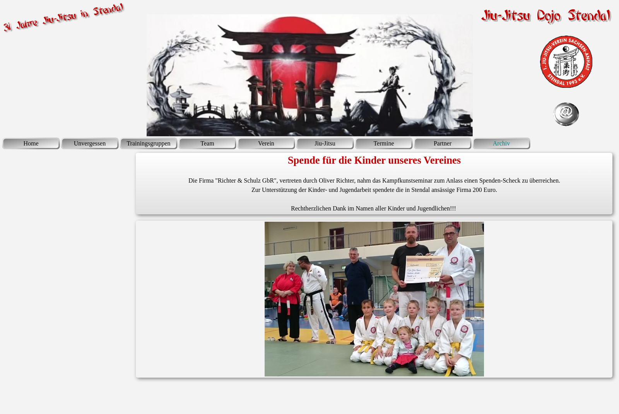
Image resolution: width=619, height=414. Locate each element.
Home (30, 143)
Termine (383, 143)
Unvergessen (90, 143)
